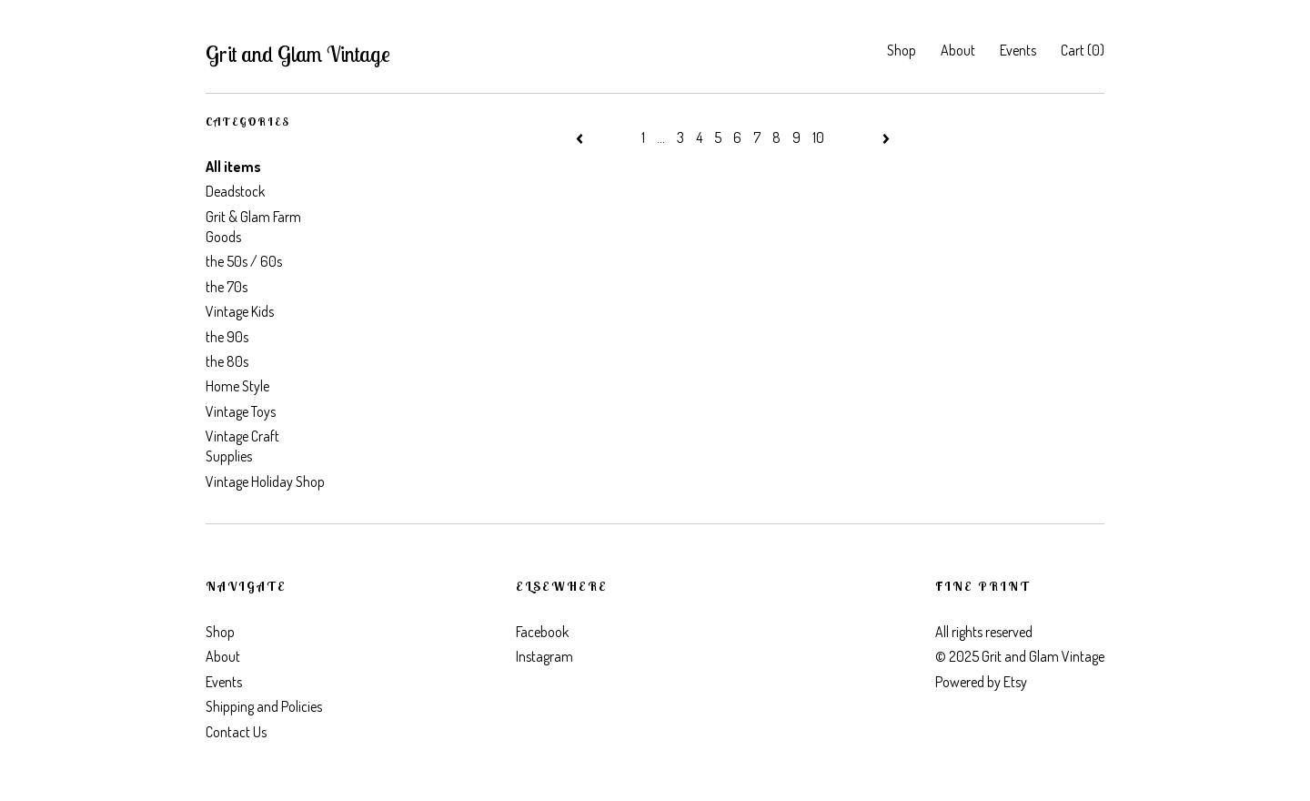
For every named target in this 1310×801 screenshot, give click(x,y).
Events (1018, 50)
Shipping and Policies (264, 706)
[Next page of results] (886, 137)
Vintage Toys (241, 411)
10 (818, 137)
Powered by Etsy (981, 682)
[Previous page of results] (581, 137)
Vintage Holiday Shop (265, 481)
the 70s (226, 287)
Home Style (237, 386)
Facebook (542, 632)
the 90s (227, 337)
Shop (901, 50)
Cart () (1082, 50)
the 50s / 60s (244, 261)
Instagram (544, 656)
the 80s (227, 361)
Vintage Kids (240, 311)
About (958, 50)
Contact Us (236, 732)
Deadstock (235, 191)
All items (233, 166)
